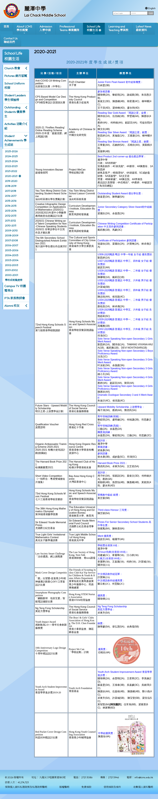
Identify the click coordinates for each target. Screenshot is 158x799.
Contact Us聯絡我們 (11, 40)
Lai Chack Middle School (45, 15)
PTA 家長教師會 (14, 298)
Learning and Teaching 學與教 (118, 29)
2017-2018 (10, 190)
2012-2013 (10, 215)
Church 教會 (12, 68)
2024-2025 (11, 156)
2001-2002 (11, 270)
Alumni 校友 (12, 306)
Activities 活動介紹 (14, 126)
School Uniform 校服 (14, 86)
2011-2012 (10, 220)
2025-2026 (11, 151)
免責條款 (86, 786)
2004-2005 (11, 255)
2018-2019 (10, 185)
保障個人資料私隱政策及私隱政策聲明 (26, 786)
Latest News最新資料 (143, 29)
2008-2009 (11, 235)
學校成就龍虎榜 (13, 280)
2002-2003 (11, 265)
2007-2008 (11, 240)
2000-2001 (11, 275)
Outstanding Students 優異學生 (14, 112)
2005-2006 (11, 250)
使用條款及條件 (112, 786)
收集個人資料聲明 (143, 786)
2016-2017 (10, 195)
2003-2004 (11, 260)
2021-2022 (11, 171)
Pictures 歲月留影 (15, 76)
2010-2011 (10, 225)
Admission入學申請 (46, 29)
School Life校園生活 (93, 29)
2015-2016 (10, 200)
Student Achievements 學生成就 (15, 140)
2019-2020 (11, 181)
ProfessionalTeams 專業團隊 (69, 29)
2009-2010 (11, 230)
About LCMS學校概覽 (24, 29)
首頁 (6, 26)
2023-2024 (11, 161)
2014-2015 (10, 205)
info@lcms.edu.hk (144, 777)
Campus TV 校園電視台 (15, 288)
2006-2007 (11, 245)
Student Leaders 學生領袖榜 (15, 97)
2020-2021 (11, 176)
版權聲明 (64, 786)
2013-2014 (10, 210)
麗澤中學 (35, 8)
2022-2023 (11, 166)
